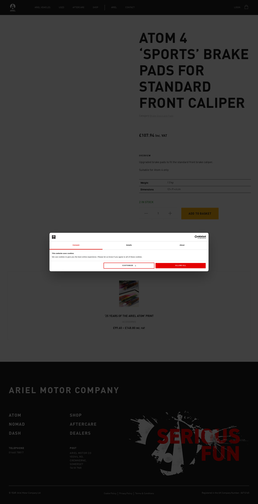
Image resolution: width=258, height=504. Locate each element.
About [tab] (182, 245)
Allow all (180, 265)
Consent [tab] (76, 245)
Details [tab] (129, 245)
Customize (129, 265)
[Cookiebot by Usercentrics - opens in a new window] (190, 237)
